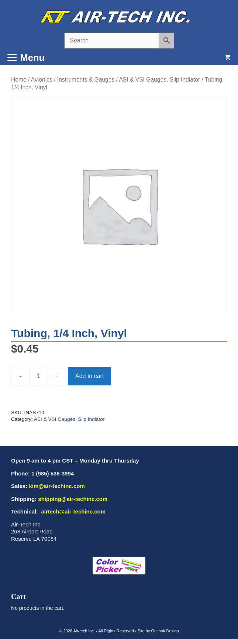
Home (19, 79)
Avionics (41, 79)
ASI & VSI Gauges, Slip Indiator (159, 79)
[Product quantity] (39, 376)
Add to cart (89, 376)
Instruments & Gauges (85, 79)
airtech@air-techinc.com (72, 511)
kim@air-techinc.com (56, 486)
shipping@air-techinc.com (72, 499)
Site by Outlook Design (158, 631)
